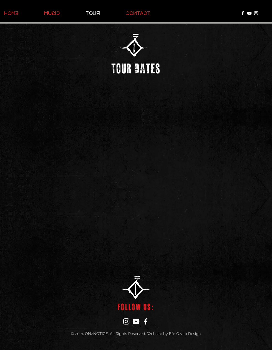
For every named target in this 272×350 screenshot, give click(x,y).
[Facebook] (242, 13)
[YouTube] (249, 13)
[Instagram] (256, 13)
